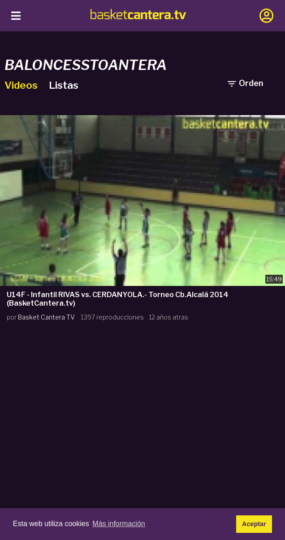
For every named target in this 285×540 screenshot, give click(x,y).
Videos (22, 85)
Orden (244, 83)
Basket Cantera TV (46, 317)
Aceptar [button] (254, 523)
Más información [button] (118, 523)
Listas (63, 85)
